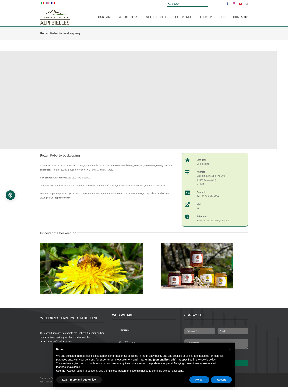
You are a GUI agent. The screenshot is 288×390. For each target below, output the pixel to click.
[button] (230, 349)
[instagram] (234, 3)
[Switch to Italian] (42, 4)
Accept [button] (221, 379)
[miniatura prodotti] (197, 244)
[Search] (187, 4)
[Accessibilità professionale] (10, 195)
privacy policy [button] (154, 355)
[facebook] (227, 3)
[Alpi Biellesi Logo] (55, 10)
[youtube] (240, 3)
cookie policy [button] (207, 359)
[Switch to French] (53, 4)
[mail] (247, 3)
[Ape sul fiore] (91, 244)
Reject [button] (199, 379)
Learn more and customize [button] (79, 379)
